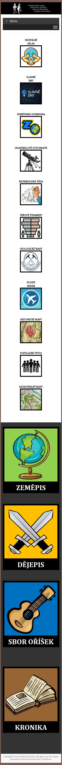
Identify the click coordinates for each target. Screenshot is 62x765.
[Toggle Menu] (55, 27)
